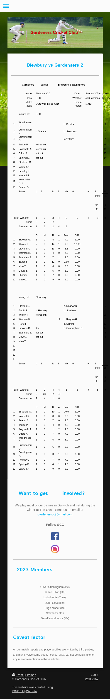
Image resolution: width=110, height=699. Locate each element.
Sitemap (30, 675)
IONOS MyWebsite (24, 691)
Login (94, 674)
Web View (91, 678)
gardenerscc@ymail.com (54, 514)
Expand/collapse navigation (55, 6)
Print (18, 675)
